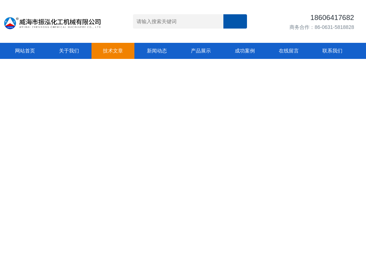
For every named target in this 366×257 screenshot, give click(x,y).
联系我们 (332, 51)
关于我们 (69, 51)
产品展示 (201, 51)
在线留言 (289, 51)
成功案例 (245, 51)
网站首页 (25, 51)
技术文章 (113, 51)
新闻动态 (157, 51)
